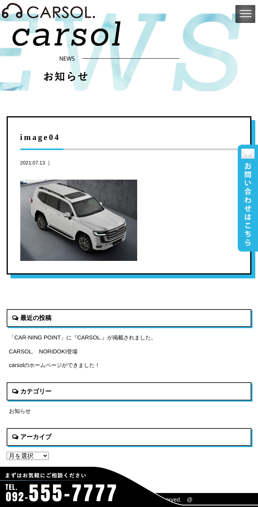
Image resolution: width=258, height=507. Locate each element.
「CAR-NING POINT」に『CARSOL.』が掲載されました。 (82, 337)
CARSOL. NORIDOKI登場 (43, 351)
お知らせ (20, 411)
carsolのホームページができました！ (54, 365)
